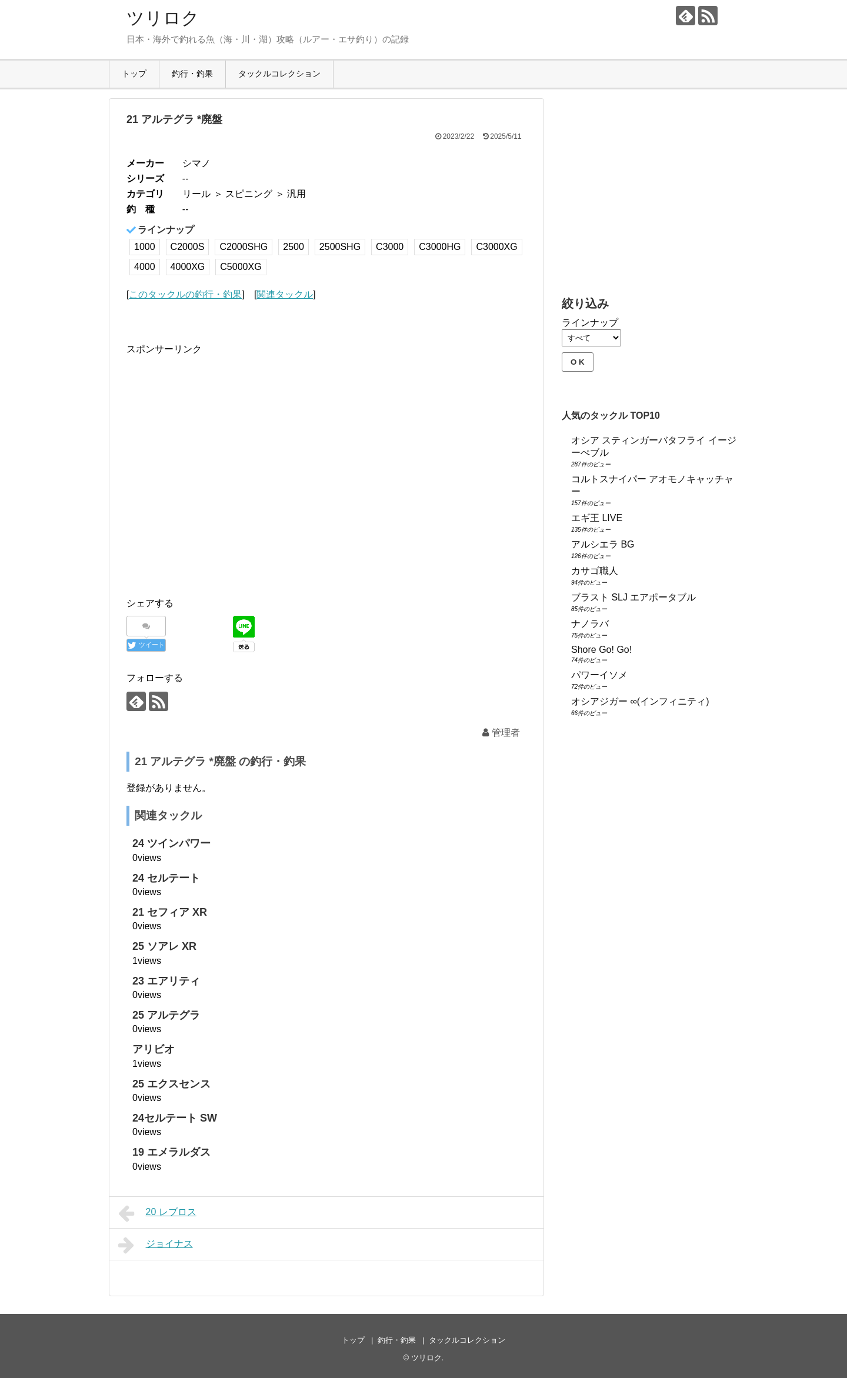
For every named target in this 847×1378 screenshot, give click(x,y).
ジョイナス (155, 1245)
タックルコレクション (279, 73)
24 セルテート (166, 878)
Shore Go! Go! (601, 650)
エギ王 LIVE (596, 518)
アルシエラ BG (603, 544)
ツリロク (162, 18)
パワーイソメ (599, 675)
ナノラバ (590, 624)
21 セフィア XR (169, 912)
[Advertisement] (225, 480)
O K (578, 362)
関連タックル (284, 294)
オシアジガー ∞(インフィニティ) (640, 701)
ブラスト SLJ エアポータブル (633, 597)
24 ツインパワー (171, 843)
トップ (134, 73)
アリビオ (153, 1049)
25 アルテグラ (166, 1015)
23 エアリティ (166, 981)
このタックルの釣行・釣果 (185, 294)
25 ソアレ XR (164, 946)
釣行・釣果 (192, 73)
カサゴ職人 (594, 571)
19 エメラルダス (171, 1152)
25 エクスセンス (171, 1084)
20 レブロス (157, 1213)
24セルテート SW (174, 1118)
